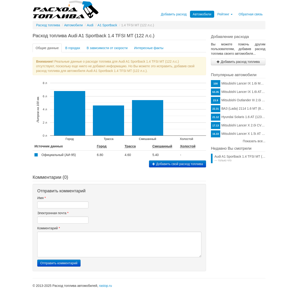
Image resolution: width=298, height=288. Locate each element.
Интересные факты (148, 48)
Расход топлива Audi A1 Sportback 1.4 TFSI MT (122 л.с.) (93, 35)
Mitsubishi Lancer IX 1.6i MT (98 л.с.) (238, 83)
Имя (41, 198)
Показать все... (254, 141)
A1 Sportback (107, 25)
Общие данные (47, 48)
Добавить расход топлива (238, 62)
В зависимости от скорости (107, 48)
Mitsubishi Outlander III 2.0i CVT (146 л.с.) (238, 100)
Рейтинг (225, 14)
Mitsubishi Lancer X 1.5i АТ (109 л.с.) (238, 133)
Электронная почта (52, 213)
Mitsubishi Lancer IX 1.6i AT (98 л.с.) (238, 91)
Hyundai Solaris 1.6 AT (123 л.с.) (238, 117)
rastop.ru (105, 286)
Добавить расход (174, 14)
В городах (72, 48)
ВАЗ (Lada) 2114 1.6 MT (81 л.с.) (238, 108)
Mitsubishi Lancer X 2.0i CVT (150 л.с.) (238, 125)
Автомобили (202, 14)
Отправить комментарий (59, 263)
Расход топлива (48, 25)
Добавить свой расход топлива (177, 164)
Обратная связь (251, 14)
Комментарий (48, 228)
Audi (90, 25)
